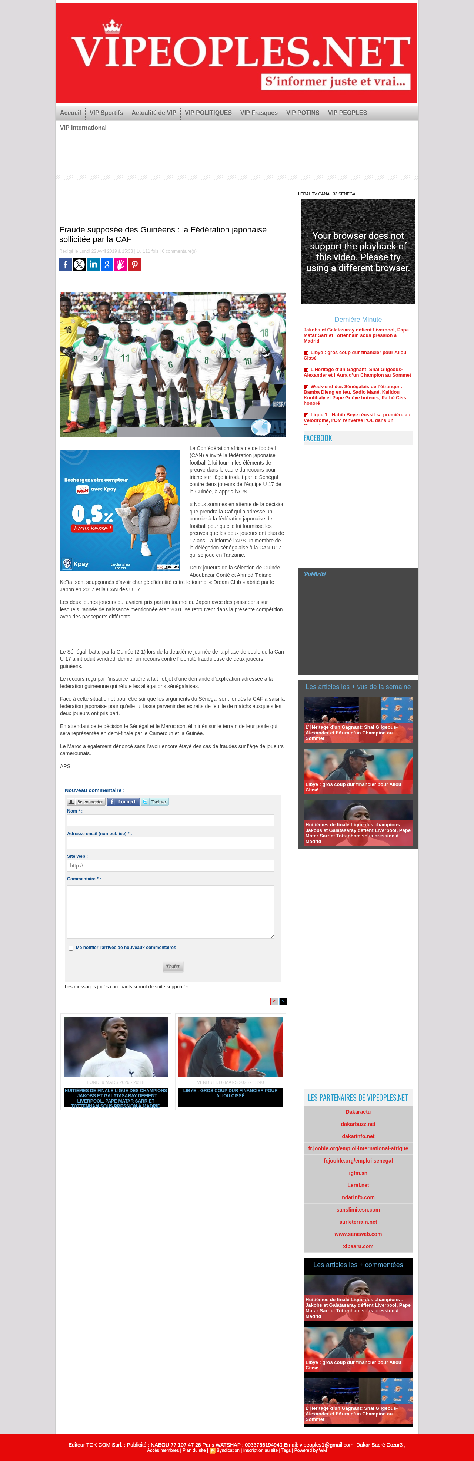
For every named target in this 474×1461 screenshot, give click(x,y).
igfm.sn (358, 1173)
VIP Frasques (259, 113)
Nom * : (75, 811)
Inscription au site (260, 1450)
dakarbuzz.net (358, 1124)
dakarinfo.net (358, 1136)
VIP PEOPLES (347, 113)
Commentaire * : (84, 879)
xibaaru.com (358, 1246)
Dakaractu (358, 1112)
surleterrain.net (358, 1222)
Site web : (77, 856)
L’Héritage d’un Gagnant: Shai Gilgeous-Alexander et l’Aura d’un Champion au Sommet (357, 375)
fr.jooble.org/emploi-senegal (358, 1161)
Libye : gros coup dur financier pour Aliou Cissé (230, 1093)
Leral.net (358, 1185)
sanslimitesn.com (358, 1210)
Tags (286, 1450)
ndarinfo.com (358, 1197)
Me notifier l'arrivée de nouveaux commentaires (126, 947)
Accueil (70, 113)
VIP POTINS (303, 113)
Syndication (228, 1450)
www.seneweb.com (358, 1234)
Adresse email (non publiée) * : (99, 833)
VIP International (83, 128)
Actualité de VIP (153, 113)
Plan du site (194, 1450)
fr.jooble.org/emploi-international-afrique (358, 1148)
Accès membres (163, 1450)
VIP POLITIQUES (208, 113)
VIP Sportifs (106, 113)
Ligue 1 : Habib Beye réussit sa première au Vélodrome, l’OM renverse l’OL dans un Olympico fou (357, 424)
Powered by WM (310, 1450)
